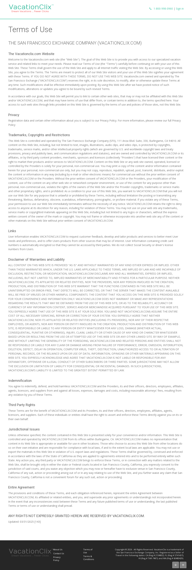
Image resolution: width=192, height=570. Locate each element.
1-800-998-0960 (163, 8)
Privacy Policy (57, 558)
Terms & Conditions (88, 557)
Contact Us (58, 553)
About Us (57, 549)
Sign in (180, 8)
